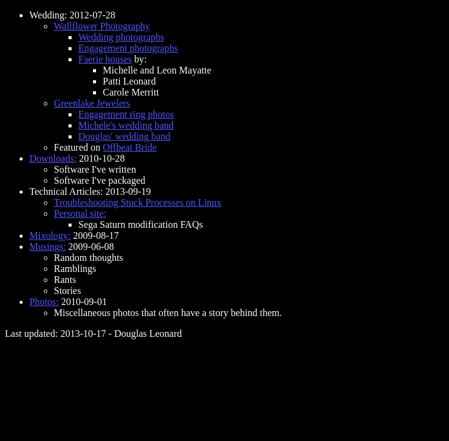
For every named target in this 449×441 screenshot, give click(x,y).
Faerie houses (105, 59)
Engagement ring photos (126, 114)
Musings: (47, 246)
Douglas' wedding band (124, 136)
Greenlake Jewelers (92, 103)
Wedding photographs (121, 37)
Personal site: (80, 213)
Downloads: (52, 158)
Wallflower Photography (102, 26)
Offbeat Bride (130, 147)
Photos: (44, 301)
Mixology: (50, 235)
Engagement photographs (128, 48)
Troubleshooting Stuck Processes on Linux (137, 202)
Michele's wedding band (126, 125)
